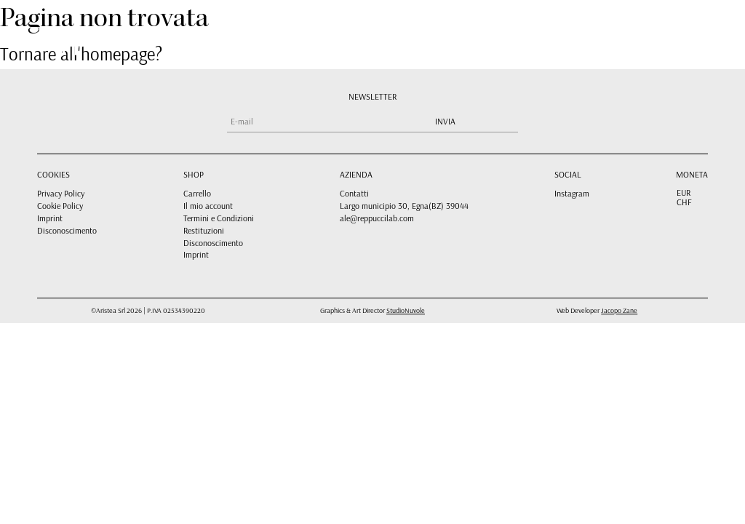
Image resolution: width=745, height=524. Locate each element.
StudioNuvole (405, 310)
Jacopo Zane (619, 310)
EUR (683, 192)
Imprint (50, 218)
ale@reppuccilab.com (377, 218)
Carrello (197, 193)
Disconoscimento (67, 230)
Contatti (354, 193)
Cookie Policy (60, 205)
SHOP (437, 38)
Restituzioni (203, 230)
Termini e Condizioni (218, 218)
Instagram (571, 193)
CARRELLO (526, 38)
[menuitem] (621, 37)
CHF (684, 202)
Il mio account (208, 205)
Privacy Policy (60, 193)
